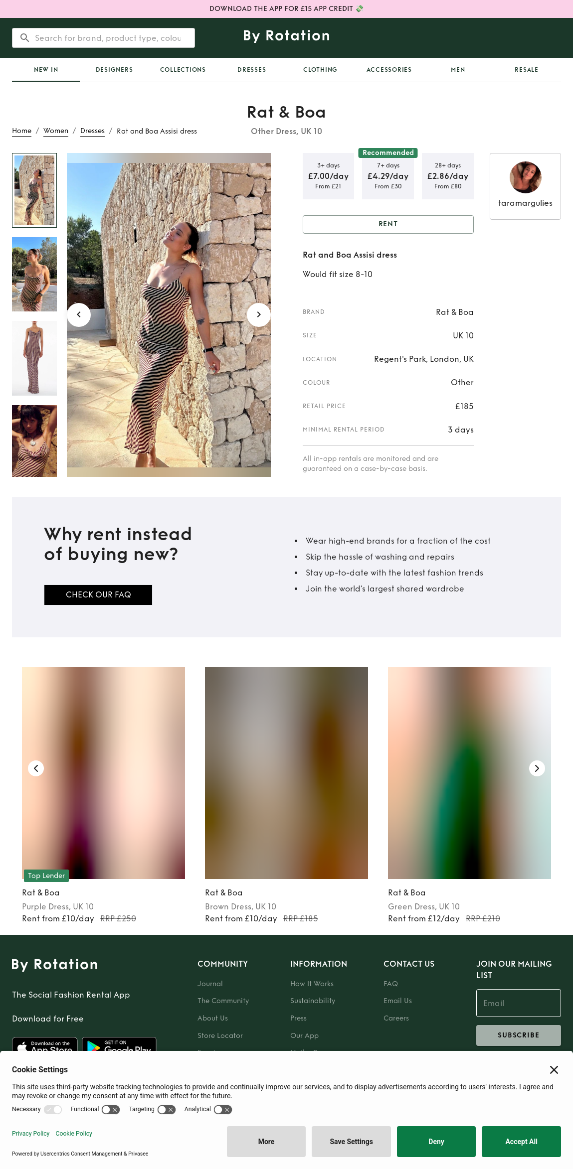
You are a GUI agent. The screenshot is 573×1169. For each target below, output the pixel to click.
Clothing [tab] (320, 69)
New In (46, 69)
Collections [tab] (183, 69)
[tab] (46, 70)
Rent (388, 224)
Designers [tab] (114, 69)
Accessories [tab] (389, 69)
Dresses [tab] (251, 69)
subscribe (518, 1035)
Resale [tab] (527, 69)
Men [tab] (458, 69)
